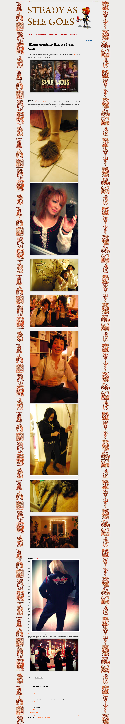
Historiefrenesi (41, 35)
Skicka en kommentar (35, 712)
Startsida (55, 715)
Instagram (73, 35)
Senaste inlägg (32, 715)
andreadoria (34, 698)
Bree (60, 106)
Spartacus (75, 54)
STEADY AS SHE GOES (52, 16)
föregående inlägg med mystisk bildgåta (41, 101)
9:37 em (33, 701)
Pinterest (64, 35)
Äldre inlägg (76, 715)
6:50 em (33, 693)
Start (30, 35)
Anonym (34, 690)
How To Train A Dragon (41, 637)
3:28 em (33, 709)
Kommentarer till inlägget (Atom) (43, 717)
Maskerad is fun (40, 679)
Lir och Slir (35, 679)
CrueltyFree (53, 35)
